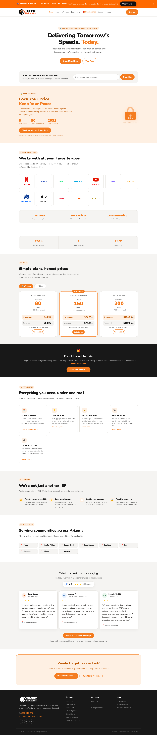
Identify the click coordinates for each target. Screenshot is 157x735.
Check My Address (70, 61)
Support (101, 12)
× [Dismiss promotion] (153, 4)
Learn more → (87, 427)
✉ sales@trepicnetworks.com (30, 716)
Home (51, 12)
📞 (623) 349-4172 (26, 713)
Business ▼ (75, 12)
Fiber (58, 12)
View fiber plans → (58, 427)
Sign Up (132, 12)
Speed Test (70, 708)
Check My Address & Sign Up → (35, 130)
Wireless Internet (72, 704)
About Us (94, 701)
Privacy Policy (122, 701)
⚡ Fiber (40, 286)
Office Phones (71, 714)
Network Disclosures (124, 708)
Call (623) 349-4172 (90, 676)
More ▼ (110, 12)
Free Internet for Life (73, 720)
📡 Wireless (26, 286)
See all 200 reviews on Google (78, 635)
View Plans (89, 61)
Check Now (127, 77)
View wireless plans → (30, 429)
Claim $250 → (128, 4)
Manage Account (97, 708)
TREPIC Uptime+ (71, 711)
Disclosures (134, 732)
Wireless (65, 12)
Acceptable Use (122, 704)
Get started (38, 332)
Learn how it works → (78, 369)
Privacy (114, 732)
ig (26, 721)
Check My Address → (66, 676)
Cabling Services (72, 717)
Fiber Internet (71, 701)
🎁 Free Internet (89, 12)
